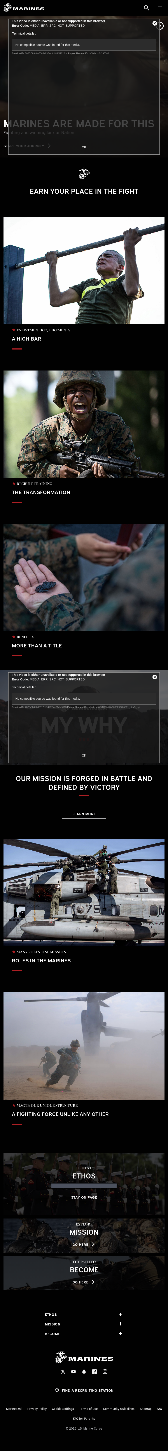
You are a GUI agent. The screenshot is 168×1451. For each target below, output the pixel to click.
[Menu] (159, 8)
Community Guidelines (119, 1408)
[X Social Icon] (63, 1371)
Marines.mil (14, 1408)
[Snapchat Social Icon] (84, 1371)
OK (84, 147)
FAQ (159, 1408)
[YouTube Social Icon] (73, 1371)
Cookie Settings (63, 1408)
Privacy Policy (37, 1408)
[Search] (146, 8)
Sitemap (146, 1408)
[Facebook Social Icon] (94, 1371)
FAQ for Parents (84, 1418)
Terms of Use (88, 1408)
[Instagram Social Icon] (105, 1371)
